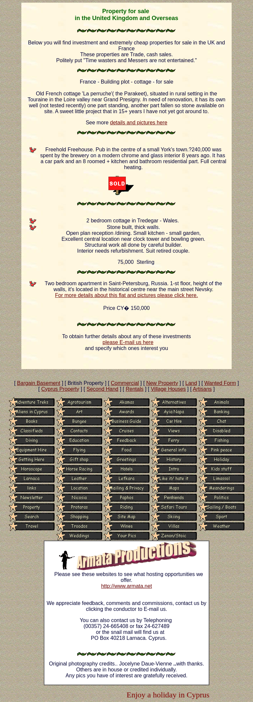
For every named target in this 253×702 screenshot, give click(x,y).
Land (191, 383)
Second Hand (102, 389)
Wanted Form (220, 383)
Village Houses (168, 389)
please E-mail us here (128, 342)
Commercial (125, 383)
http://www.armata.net (126, 586)
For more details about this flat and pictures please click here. (126, 295)
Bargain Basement (38, 383)
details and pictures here (138, 122)
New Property (162, 383)
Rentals (134, 389)
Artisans (202, 389)
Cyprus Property (60, 389)
